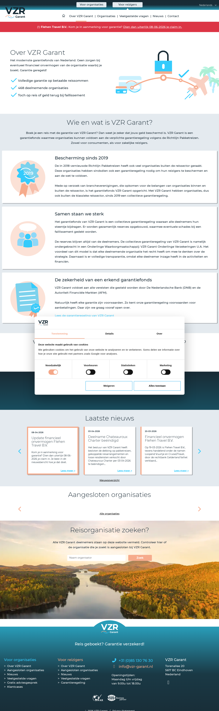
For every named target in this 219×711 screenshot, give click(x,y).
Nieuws (158, 16)
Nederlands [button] (208, 5)
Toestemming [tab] (59, 333)
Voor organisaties (20, 660)
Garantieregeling (73, 682)
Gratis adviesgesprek (22, 682)
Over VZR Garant (81, 16)
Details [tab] (109, 333)
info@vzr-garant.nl (136, 666)
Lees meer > (68, 470)
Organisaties (106, 16)
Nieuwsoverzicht (110, 480)
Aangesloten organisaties (25, 670)
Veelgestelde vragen (134, 16)
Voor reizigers (70, 660)
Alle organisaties (109, 513)
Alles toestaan (157, 385)
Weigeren (109, 385)
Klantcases (15, 686)
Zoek (140, 557)
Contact (173, 16)
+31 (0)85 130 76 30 (136, 660)
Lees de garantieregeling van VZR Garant (84, 315)
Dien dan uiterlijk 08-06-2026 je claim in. (152, 27)
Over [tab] (159, 333)
